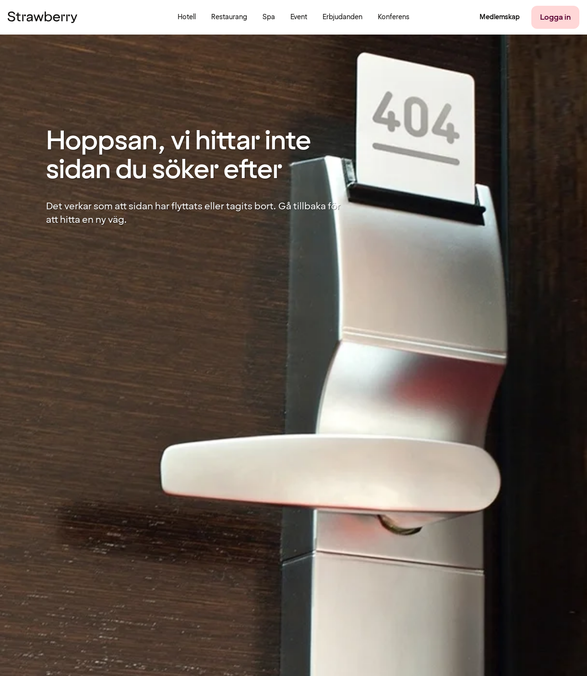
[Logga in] (555, 17)
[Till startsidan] (42, 17)
